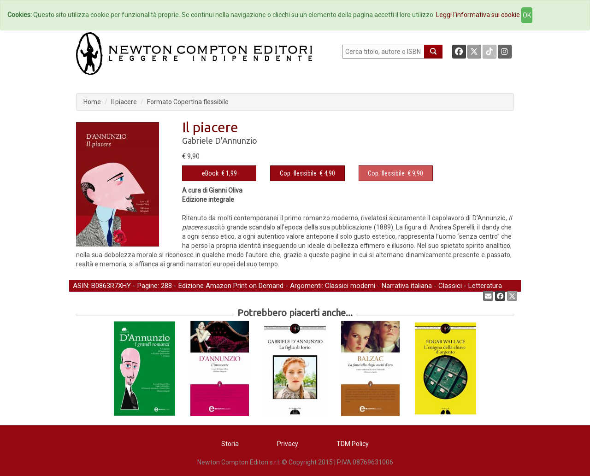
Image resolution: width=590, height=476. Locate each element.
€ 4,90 (307, 173)
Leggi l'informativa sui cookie (478, 14)
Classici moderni (350, 286)
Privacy (287, 443)
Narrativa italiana (407, 286)
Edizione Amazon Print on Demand (230, 286)
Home (92, 102)
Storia (230, 443)
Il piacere (124, 102)
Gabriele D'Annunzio (219, 140)
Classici (450, 286)
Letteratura (485, 286)
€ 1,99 (219, 173)
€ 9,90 (395, 173)
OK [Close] (527, 15)
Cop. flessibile (298, 173)
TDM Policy (352, 443)
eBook (210, 173)
